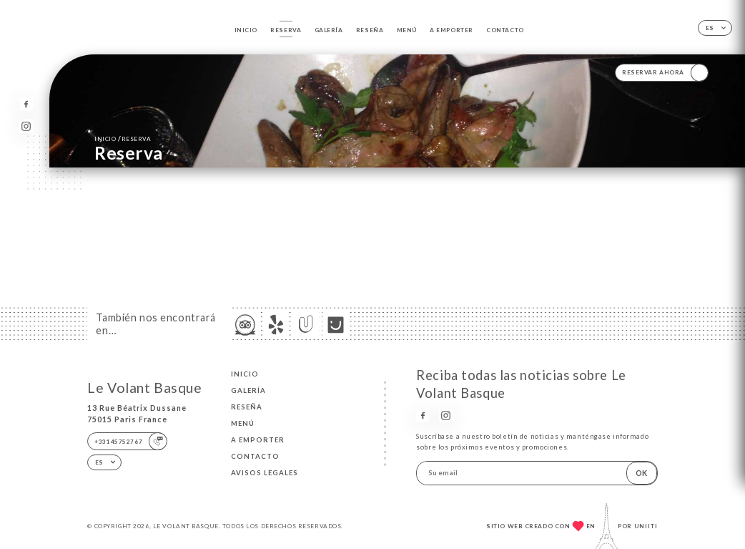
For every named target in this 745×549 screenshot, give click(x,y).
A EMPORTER (451, 30)
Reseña (369, 30)
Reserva (285, 30)
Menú (407, 30)
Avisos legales (264, 473)
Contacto (505, 30)
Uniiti (646, 526)
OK (641, 472)
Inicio (246, 30)
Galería (329, 30)
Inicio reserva (123, 138)
